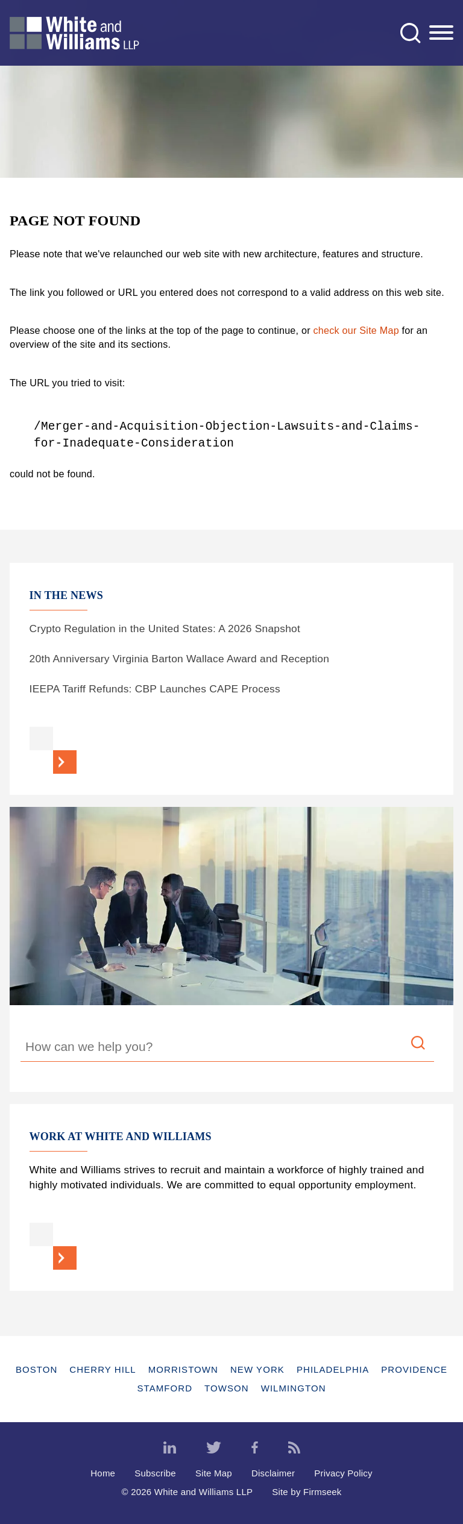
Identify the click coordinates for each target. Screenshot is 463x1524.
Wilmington (293, 1388)
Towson (226, 1388)
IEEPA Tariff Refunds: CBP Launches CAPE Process (155, 689)
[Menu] (441, 33)
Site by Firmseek (306, 1492)
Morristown (183, 1369)
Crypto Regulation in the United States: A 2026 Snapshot (165, 628)
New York (257, 1369)
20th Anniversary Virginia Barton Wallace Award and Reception (180, 659)
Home (102, 1473)
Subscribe (155, 1473)
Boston (36, 1369)
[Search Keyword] (227, 1048)
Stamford (164, 1388)
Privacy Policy (343, 1473)
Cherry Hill (102, 1369)
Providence (414, 1369)
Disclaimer (273, 1473)
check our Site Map (356, 330)
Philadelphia (333, 1369)
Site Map (213, 1473)
